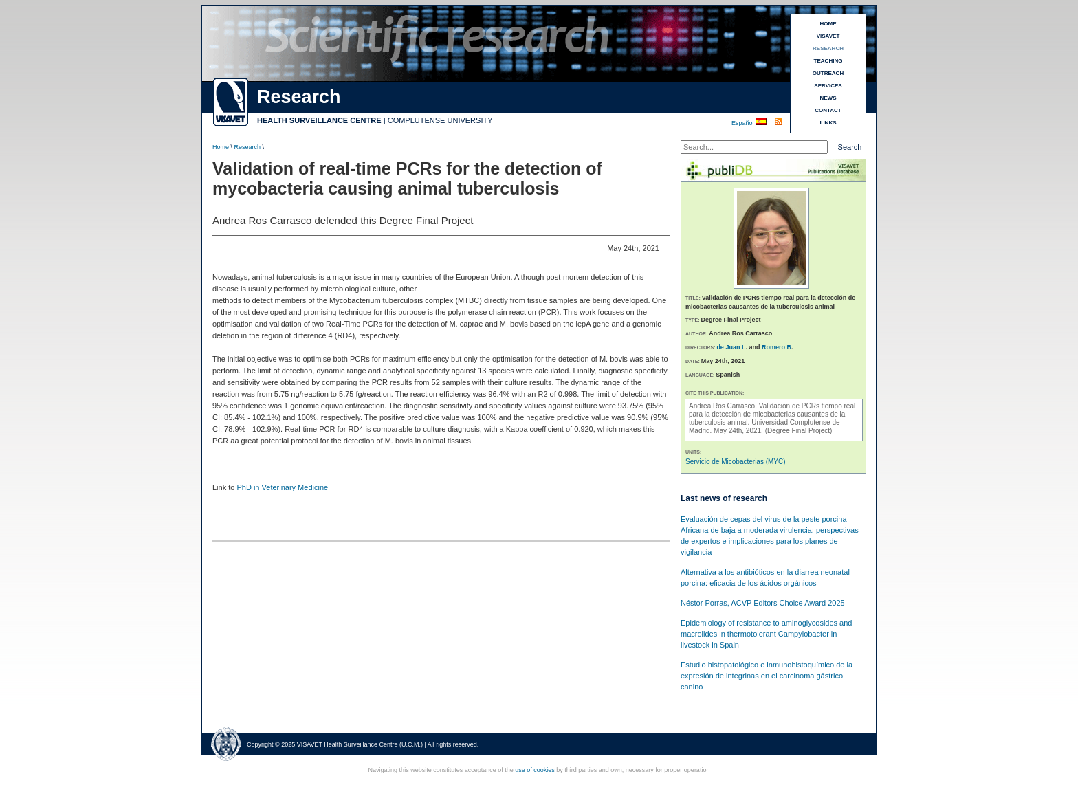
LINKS (828, 123)
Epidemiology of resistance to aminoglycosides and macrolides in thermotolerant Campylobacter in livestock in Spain (766, 634)
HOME (828, 24)
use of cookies (535, 769)
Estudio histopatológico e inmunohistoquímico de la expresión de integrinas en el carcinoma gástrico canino (766, 676)
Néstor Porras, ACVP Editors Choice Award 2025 (763, 603)
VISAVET (828, 36)
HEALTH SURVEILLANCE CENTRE (319, 120)
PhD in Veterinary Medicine (282, 487)
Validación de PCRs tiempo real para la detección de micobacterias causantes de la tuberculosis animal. (772, 414)
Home (220, 147)
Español (744, 123)
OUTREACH (828, 73)
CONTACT (828, 110)
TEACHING (828, 61)
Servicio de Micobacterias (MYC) (735, 461)
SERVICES (828, 85)
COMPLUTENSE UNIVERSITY (440, 120)
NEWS (828, 98)
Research (247, 147)
